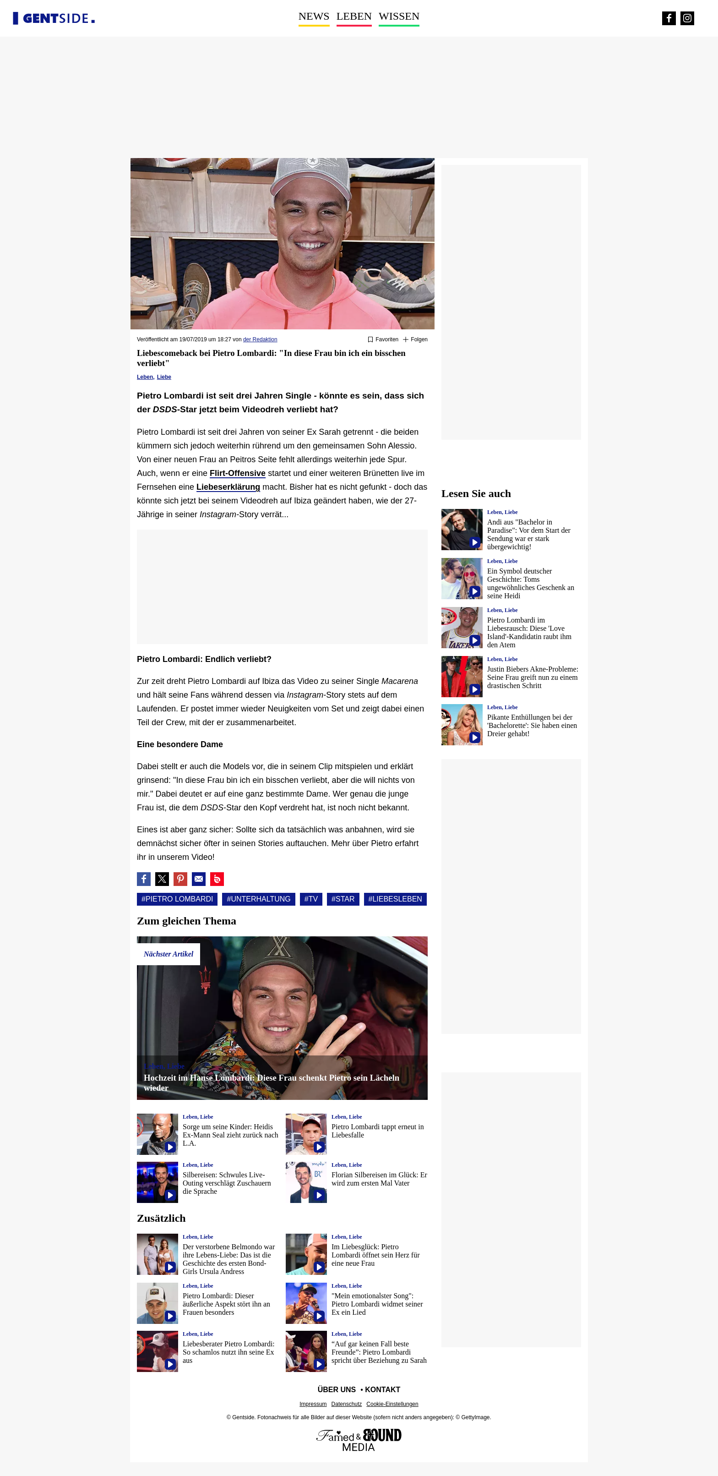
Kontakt (382, 1390)
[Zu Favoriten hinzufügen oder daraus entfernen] (383, 340)
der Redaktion (260, 339)
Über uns (337, 1390)
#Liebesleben (395, 899)
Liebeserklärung (228, 487)
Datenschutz (347, 1404)
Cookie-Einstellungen (392, 1404)
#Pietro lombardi (177, 899)
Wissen (399, 16)
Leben (354, 16)
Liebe (164, 377)
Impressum (312, 1404)
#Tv (311, 899)
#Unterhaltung (258, 899)
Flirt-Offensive (238, 473)
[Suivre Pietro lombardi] (415, 340)
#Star (343, 899)
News (314, 16)
